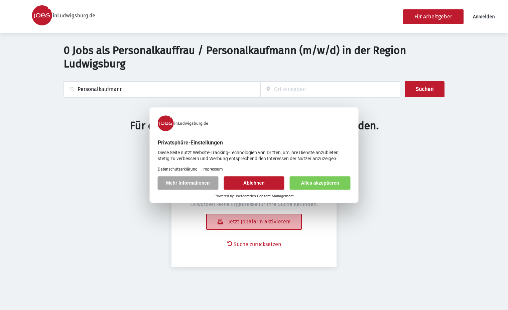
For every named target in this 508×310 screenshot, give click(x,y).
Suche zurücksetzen (254, 244)
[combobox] (162, 89)
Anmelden (484, 17)
